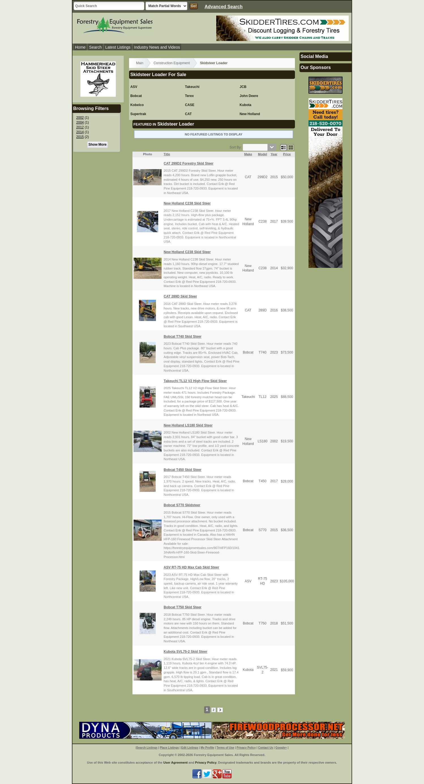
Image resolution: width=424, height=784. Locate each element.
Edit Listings (189, 747)
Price (287, 154)
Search (95, 47)
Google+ (281, 747)
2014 (80, 132)
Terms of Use (225, 747)
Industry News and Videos (157, 47)
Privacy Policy (246, 747)
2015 (80, 137)
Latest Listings (118, 47)
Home (80, 47)
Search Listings (146, 747)
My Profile (207, 747)
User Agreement (175, 762)
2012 (80, 127)
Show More (97, 145)
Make (248, 154)
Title (167, 154)
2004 (80, 122)
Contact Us (265, 747)
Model (262, 154)
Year (274, 154)
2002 (80, 118)
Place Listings (169, 747)
